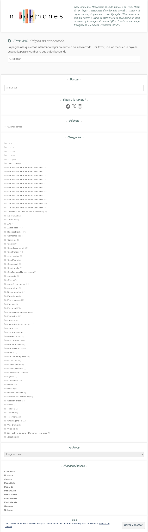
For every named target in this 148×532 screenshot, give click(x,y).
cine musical (13, 256)
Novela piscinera (15, 369)
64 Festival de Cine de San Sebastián (25, 180)
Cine (9, 244)
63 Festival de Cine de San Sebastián (25, 176)
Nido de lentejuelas (16, 357)
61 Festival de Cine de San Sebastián (25, 168)
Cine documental (15, 248)
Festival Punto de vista (18, 312)
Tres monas (12, 417)
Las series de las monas (18, 324)
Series (10, 405)
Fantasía (11, 304)
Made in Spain (14, 337)
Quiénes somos (14, 127)
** (8, 147)
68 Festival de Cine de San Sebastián (25, 196)
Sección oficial (14, 401)
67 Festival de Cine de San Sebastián (25, 192)
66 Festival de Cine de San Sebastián (25, 188)
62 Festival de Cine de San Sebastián (25, 172)
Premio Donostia (15, 393)
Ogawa (10, 377)
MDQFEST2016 (14, 340)
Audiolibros (12, 228)
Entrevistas (12, 296)
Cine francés (13, 252)
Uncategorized (14, 421)
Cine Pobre (12, 260)
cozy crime (12, 288)
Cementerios (13, 236)
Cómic (10, 280)
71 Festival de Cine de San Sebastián (25, 208)
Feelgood (12, 308)
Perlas (10, 385)
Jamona (11, 320)
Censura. (11, 240)
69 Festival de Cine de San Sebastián (25, 200)
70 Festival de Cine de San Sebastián (25, 204)
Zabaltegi (12, 437)
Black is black (13, 232)
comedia (11, 276)
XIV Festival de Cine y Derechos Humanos (27, 433)
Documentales (14, 292)
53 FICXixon (13, 164)
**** (9, 156)
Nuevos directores (16, 373)
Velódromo (12, 425)
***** (9, 160)
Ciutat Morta (13, 268)
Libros (10, 329)
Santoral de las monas (18, 397)
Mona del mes (14, 345)
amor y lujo (12, 216)
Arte (9, 224)
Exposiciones (13, 300)
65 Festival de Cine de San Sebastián (25, 184)
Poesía (10, 389)
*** (8, 152)
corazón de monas (16, 284)
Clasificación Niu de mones (20, 272)
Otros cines (12, 381)
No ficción (12, 361)
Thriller (10, 413)
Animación (12, 220)
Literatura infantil (15, 332)
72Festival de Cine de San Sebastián (25, 212)
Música (10, 353)
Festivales (12, 316)
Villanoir (11, 429)
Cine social (12, 264)
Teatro (10, 409)
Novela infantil (14, 365)
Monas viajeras (14, 349)
